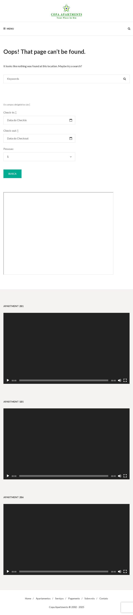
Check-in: (9, 112)
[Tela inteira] (125, 380)
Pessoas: (8, 148)
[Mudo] (119, 380)
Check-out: (10, 130)
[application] (66, 348)
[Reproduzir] (8, 380)
